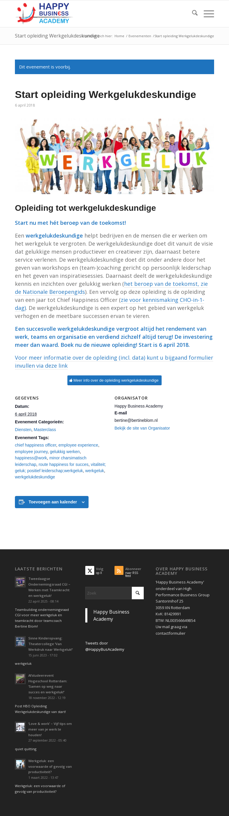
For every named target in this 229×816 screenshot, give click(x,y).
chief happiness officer (35, 445)
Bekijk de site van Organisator (142, 428)
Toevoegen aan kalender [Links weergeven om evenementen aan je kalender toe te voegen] (53, 502)
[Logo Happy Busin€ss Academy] (44, 13)
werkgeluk (94, 470)
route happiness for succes (63, 464)
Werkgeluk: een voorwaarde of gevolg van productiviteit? (50, 766)
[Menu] (206, 13)
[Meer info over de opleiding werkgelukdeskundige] (114, 380)
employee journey (31, 451)
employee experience (78, 445)
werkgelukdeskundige (35, 477)
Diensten (23, 429)
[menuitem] (192, 13)
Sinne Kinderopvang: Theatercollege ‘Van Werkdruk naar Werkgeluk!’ (50, 644)
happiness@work (31, 457)
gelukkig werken (65, 451)
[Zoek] (192, 13)
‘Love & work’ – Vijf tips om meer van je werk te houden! (50, 729)
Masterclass (45, 429)
